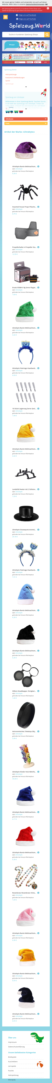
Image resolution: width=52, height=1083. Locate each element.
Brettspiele (12, 1057)
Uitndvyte (18, 169)
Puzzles (11, 1071)
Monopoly (12, 1080)
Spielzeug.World (10, 70)
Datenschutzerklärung (16, 1047)
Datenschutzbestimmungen (35, 4)
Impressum (12, 1042)
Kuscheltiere (12, 1061)
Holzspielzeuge (11, 74)
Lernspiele (12, 1066)
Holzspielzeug (13, 1075)
